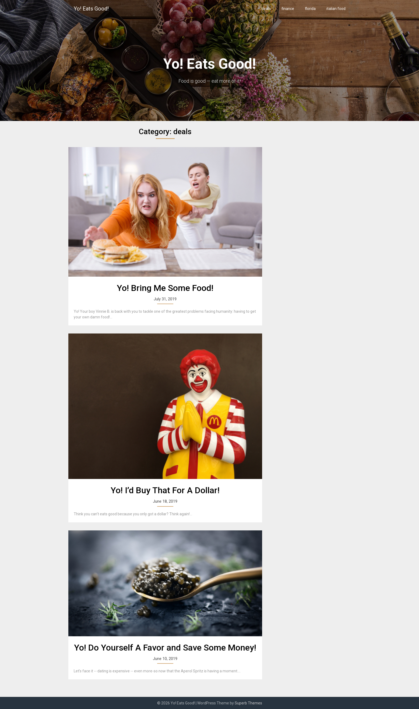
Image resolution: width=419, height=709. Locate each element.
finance (287, 8)
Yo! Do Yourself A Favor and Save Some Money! (165, 647)
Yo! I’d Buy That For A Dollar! (165, 490)
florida (310, 8)
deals (266, 8)
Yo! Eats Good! (91, 8)
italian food (336, 8)
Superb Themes (248, 703)
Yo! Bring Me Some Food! (165, 288)
